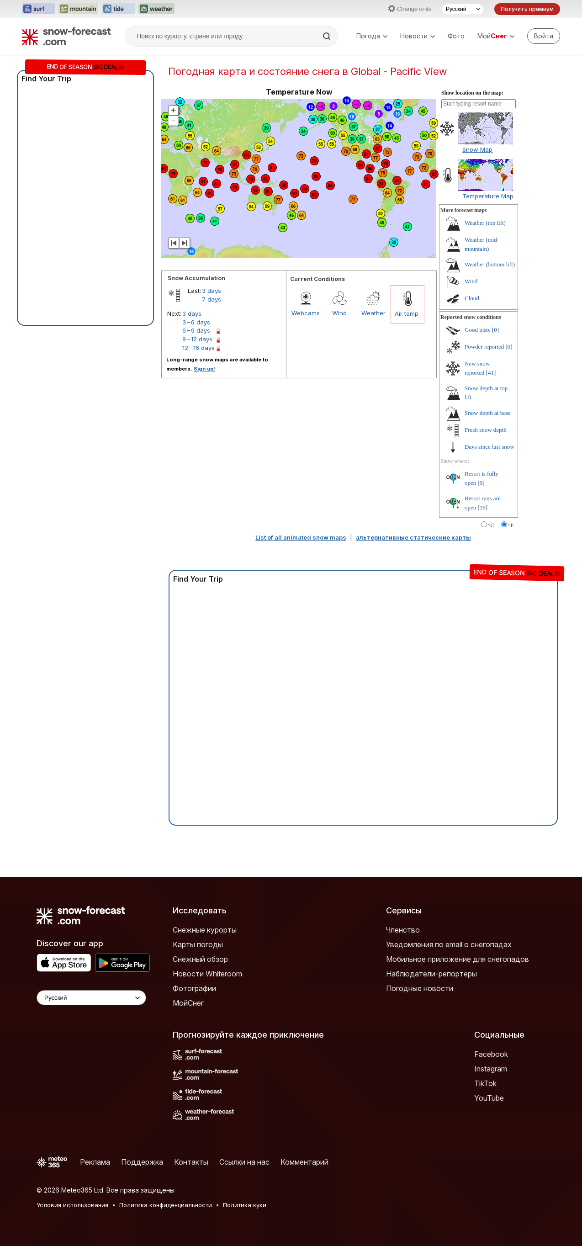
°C (491, 525)
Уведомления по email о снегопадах (449, 944)
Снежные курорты (205, 929)
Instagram (490, 1068)
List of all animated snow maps (300, 537)
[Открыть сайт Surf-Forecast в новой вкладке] (38, 9)
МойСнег (188, 1002)
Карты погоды (198, 944)
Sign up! (204, 369)
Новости (417, 36)
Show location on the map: (472, 93)
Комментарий (304, 1161)
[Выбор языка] (462, 9)
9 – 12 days (197, 339)
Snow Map (477, 149)
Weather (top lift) (485, 222)
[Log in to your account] (543, 36)
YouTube (489, 1098)
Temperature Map (487, 196)
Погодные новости (419, 988)
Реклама (95, 1161)
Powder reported (484, 346)
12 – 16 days (198, 347)
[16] (483, 507)
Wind (339, 313)
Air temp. (407, 313)
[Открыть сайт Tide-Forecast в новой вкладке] (118, 9)
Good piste (478, 329)
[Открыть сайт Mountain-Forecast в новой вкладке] (78, 9)
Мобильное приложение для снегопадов (457, 959)
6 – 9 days (196, 330)
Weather (373, 313)
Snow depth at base (488, 412)
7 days (211, 299)
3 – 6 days (196, 322)
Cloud (472, 298)
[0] (495, 329)
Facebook (491, 1054)
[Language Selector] (91, 997)
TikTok (485, 1083)
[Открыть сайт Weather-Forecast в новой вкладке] (156, 9)
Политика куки (244, 1205)
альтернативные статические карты (413, 537)
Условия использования (72, 1205)
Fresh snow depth (486, 429)
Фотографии (194, 988)
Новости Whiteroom (207, 973)
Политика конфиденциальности (165, 1205)
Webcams (305, 313)
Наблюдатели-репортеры (431, 973)
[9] (481, 482)
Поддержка (142, 1161)
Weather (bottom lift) (490, 264)
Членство (403, 929)
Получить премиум (527, 8)
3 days (211, 290)
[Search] (327, 36)
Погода (371, 36)
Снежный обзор (200, 959)
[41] (491, 372)
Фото (456, 36)
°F (510, 525)
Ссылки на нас (244, 1161)
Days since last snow (489, 446)
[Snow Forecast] (66, 36)
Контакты (191, 1161)
